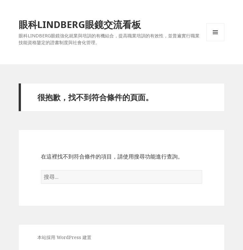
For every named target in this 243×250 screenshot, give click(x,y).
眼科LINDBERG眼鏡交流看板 (80, 24)
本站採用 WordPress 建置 (64, 237)
